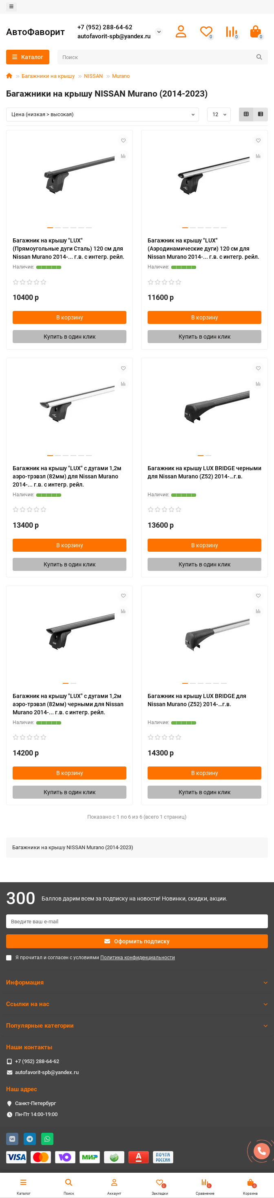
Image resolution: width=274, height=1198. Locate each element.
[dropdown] (11, 6)
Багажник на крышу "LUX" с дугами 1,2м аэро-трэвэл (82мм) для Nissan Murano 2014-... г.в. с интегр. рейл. (67, 476)
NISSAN (93, 76)
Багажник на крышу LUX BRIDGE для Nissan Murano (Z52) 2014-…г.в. (197, 700)
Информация (137, 982)
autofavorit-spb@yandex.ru (113, 36)
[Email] (137, 921)
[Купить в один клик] (69, 336)
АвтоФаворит (35, 31)
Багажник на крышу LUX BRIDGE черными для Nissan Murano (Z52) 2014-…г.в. (204, 472)
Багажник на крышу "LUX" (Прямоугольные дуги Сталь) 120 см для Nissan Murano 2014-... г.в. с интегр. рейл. (68, 248)
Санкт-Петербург (35, 1103)
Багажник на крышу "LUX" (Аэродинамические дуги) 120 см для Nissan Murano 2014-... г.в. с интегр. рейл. (203, 248)
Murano (121, 76)
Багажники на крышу (48, 76)
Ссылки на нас (137, 1004)
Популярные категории (137, 1025)
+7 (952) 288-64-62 (105, 27)
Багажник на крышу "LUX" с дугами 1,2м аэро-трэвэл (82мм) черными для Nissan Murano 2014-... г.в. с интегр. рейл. (68, 704)
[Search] (162, 57)
